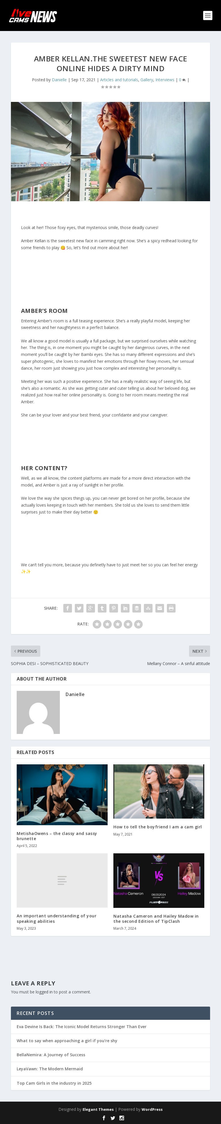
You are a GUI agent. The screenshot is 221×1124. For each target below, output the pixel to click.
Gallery (146, 79)
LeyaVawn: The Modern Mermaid (50, 1068)
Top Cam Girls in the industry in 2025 (54, 1083)
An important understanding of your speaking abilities (56, 918)
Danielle (59, 79)
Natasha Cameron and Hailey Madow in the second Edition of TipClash (156, 918)
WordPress (152, 1109)
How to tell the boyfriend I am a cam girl (157, 827)
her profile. (114, 485)
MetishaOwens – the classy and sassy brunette (57, 836)
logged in (44, 992)
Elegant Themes (98, 1109)
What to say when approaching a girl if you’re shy (67, 1040)
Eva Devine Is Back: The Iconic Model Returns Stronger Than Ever (81, 1026)
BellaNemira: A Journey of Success (51, 1054)
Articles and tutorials (119, 79)
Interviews (164, 79)
